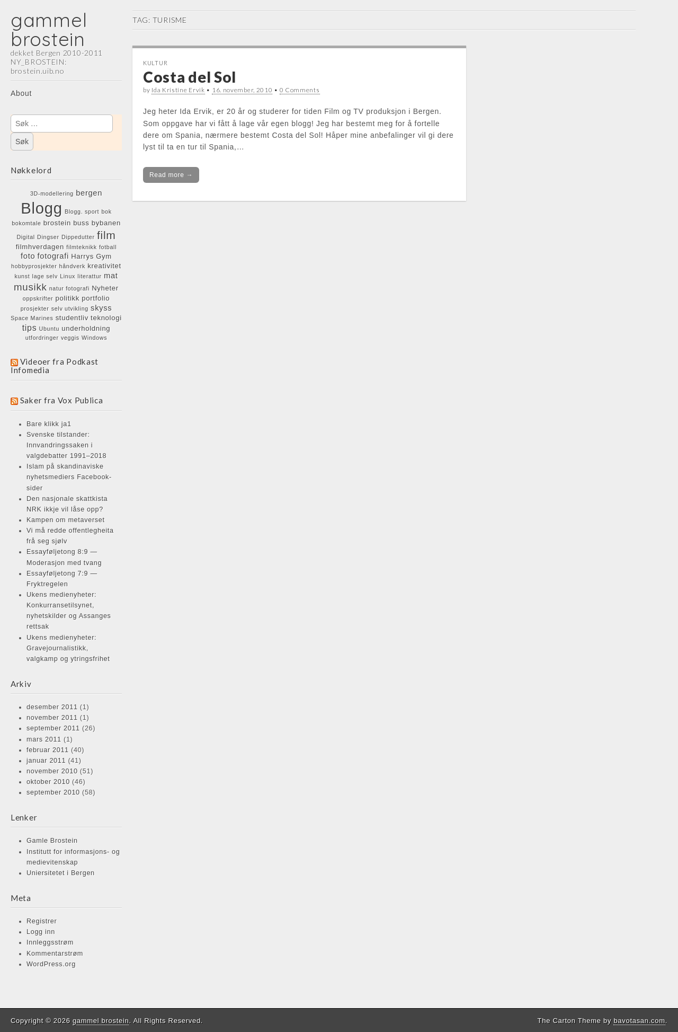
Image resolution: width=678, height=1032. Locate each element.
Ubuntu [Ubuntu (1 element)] (49, 328)
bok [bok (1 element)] (106, 211)
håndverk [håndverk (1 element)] (72, 266)
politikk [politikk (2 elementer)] (68, 298)
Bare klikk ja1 (49, 424)
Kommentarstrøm (54, 953)
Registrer (41, 921)
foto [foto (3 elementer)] (28, 256)
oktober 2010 (48, 782)
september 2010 (53, 792)
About (21, 93)
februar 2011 (47, 750)
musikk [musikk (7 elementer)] (30, 287)
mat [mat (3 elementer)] (111, 275)
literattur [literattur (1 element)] (89, 276)
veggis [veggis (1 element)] (70, 337)
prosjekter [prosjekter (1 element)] (35, 308)
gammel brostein (49, 29)
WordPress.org (51, 964)
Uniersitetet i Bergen (60, 873)
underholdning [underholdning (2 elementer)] (85, 328)
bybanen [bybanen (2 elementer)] (106, 223)
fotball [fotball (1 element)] (108, 247)
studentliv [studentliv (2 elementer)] (72, 318)
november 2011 (52, 717)
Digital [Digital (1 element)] (25, 237)
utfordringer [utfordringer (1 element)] (42, 337)
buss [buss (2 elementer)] (81, 223)
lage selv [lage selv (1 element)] (45, 276)
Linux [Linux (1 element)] (67, 276)
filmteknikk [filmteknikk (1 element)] (81, 247)
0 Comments (300, 90)
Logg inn (40, 932)
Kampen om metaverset (65, 520)
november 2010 (52, 771)
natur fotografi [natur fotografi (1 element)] (69, 288)
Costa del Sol (189, 77)
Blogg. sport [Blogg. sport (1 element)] (82, 211)
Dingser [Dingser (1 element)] (48, 237)
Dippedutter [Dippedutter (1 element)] (78, 237)
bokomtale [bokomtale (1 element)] (26, 223)
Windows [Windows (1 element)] (94, 337)
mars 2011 (43, 739)
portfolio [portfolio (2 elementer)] (96, 298)
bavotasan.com (639, 1021)
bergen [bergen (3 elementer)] (89, 193)
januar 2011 (46, 760)
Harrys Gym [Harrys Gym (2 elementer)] (91, 256)
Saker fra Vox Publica (61, 400)
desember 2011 (52, 707)
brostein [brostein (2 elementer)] (57, 223)
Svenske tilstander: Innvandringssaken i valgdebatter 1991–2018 (66, 445)
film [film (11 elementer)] (106, 235)
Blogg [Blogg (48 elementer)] (42, 208)
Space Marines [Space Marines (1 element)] (32, 318)
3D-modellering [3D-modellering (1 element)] (52, 193)
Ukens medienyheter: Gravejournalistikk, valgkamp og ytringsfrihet (68, 648)
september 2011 (53, 728)
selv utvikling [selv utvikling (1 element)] (69, 308)
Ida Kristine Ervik (178, 90)
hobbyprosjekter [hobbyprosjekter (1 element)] (34, 266)
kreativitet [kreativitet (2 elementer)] (104, 266)
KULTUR (155, 62)
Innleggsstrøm (50, 942)
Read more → (171, 175)
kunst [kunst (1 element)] (22, 276)
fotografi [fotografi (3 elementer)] (53, 256)
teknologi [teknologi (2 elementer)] (106, 318)
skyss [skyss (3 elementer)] (101, 308)
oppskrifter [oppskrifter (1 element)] (38, 298)
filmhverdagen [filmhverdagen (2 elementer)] (40, 247)
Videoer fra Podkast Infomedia (55, 366)
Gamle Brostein (52, 840)
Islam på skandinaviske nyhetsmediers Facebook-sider (69, 477)
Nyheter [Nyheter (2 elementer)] (105, 288)
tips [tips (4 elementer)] (29, 327)
